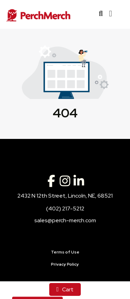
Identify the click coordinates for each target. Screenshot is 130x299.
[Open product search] (101, 13)
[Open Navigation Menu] (110, 13)
